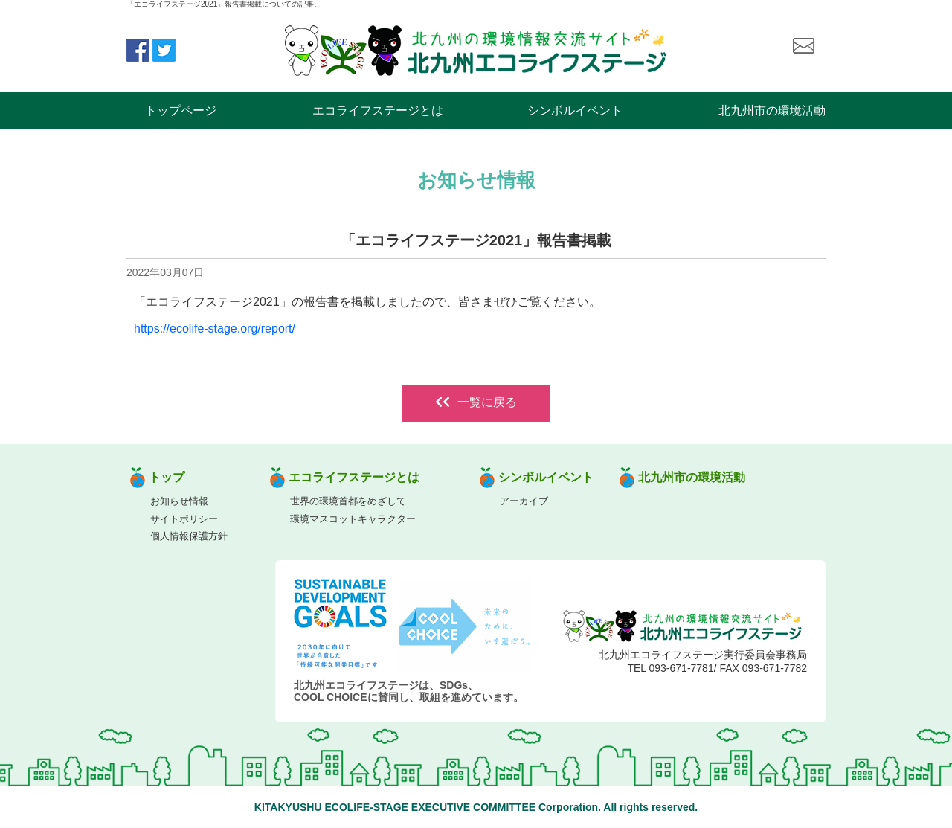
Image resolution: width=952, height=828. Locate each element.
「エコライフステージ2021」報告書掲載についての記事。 (223, 4)
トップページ (180, 110)
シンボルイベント (575, 110)
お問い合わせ (803, 46)
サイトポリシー (184, 518)
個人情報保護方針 (189, 536)
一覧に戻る (476, 402)
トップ (166, 477)
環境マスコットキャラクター (353, 518)
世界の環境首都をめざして (348, 501)
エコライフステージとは (377, 110)
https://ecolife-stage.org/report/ (214, 328)
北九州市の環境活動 (772, 110)
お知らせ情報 (179, 501)
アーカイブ (524, 501)
